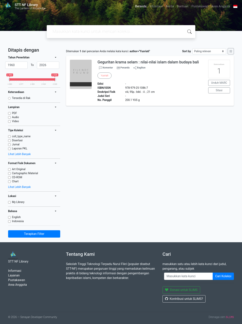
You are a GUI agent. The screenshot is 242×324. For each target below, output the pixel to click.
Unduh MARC (219, 82)
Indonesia (18, 221)
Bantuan (182, 6)
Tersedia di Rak (21, 98)
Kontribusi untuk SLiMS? (184, 299)
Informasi (156, 6)
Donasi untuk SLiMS (181, 290)
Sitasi (219, 90)
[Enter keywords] (188, 276)
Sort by (186, 51)
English (16, 217)
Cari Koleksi (223, 276)
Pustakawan (199, 6)
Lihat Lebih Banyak (19, 154)
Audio (15, 117)
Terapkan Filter (34, 234)
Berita (170, 6)
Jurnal (15, 144)
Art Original (18, 169)
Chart (15, 181)
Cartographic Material (25, 173)
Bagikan (139, 67)
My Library (18, 202)
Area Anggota (221, 6)
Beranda (140, 6)
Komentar (106, 67)
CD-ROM (17, 177)
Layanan (14, 275)
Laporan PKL (19, 148)
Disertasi (17, 140)
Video (15, 121)
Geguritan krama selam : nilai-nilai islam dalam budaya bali (148, 62)
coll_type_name (21, 136)
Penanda (124, 67)
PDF (14, 113)
